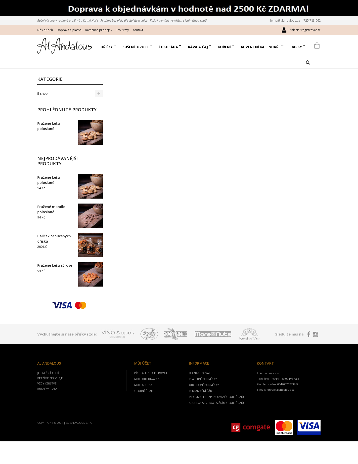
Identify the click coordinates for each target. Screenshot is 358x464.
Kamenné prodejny (98, 30)
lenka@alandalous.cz (285, 20)
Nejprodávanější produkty (57, 170)
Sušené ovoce (136, 46)
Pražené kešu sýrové (54, 275)
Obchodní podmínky (204, 394)
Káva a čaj (198, 46)
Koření (224, 46)
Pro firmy (122, 30)
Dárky (296, 46)
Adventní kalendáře (260, 46)
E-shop (42, 103)
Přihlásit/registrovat (150, 382)
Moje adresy (143, 394)
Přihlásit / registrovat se (304, 30)
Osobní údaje (143, 400)
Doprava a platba (69, 30)
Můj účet (142, 373)
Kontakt (138, 30)
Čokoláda (168, 46)
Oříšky (106, 46)
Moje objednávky (146, 388)
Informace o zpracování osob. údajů (216, 406)
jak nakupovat (200, 382)
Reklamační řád (200, 400)
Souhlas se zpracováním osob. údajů (216, 412)
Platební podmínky (203, 388)
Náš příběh (45, 30)
